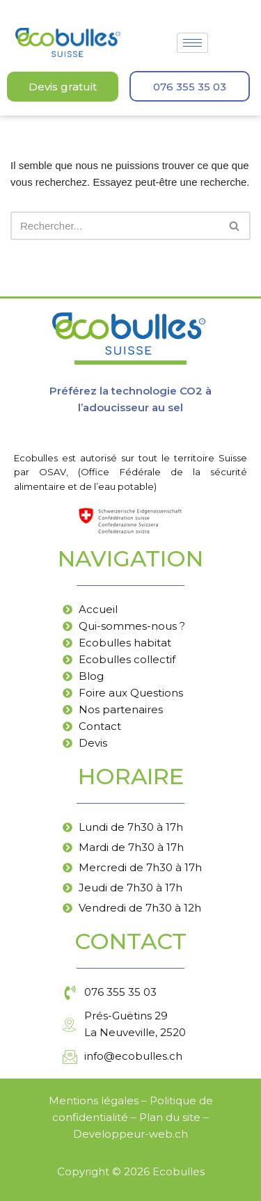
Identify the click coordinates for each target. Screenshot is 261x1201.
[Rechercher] (114, 226)
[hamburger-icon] (192, 43)
